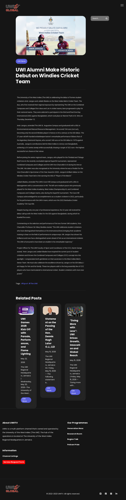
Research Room (74, 434)
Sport (25, 283)
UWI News (21, 61)
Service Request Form (13, 462)
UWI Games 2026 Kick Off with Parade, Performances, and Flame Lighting (26, 336)
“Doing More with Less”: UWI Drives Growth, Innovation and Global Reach (75, 338)
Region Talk (72, 439)
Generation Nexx (75, 428)
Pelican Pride (73, 444)
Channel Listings (10, 456)
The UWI (34, 283)
